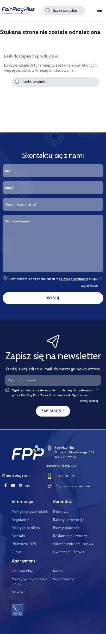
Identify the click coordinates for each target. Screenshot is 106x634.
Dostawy (60, 511)
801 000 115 (60, 476)
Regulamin (21, 519)
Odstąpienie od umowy (73, 543)
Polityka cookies (26, 527)
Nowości (19, 592)
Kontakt (18, 535)
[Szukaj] (63, 10)
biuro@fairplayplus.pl (62, 466)
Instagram (20, 485)
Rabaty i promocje (69, 519)
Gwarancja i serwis (68, 552)
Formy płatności (67, 527)
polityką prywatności (73, 279)
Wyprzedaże (63, 579)
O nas (17, 552)
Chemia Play (22, 571)
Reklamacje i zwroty (70, 535)
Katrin (58, 571)
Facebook (5, 485)
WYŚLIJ (53, 297)
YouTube (12, 485)
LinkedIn (27, 485)
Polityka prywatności (29, 511)
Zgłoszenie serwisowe (68, 486)
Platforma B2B (24, 543)
